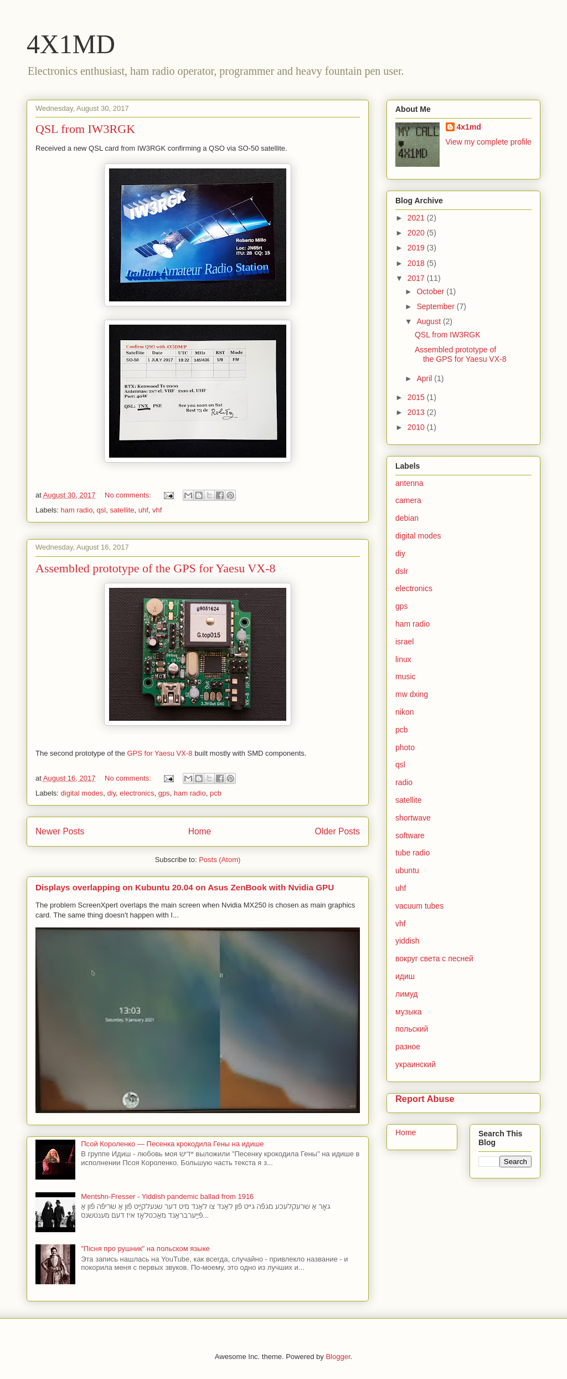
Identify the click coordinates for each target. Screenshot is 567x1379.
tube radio (412, 852)
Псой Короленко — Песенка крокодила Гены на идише (172, 1144)
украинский (415, 1064)
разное (407, 1046)
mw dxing (411, 694)
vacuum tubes (419, 905)
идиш (405, 976)
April (425, 378)
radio (404, 782)
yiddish (407, 940)
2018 (417, 263)
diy (111, 793)
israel (404, 641)
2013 (417, 412)
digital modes (82, 793)
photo (405, 747)
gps (164, 793)
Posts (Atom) (219, 859)
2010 (417, 427)
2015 (417, 397)
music (405, 676)
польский (411, 1028)
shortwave (413, 817)
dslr (401, 571)
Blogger (338, 1356)
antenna (409, 483)
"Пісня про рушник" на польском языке (145, 1248)
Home (200, 831)
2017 (417, 278)
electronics (137, 793)
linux (403, 659)
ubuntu (407, 870)
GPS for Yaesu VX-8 (160, 753)
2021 (417, 217)
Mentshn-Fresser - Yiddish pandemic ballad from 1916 (167, 1196)
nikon (404, 712)
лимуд (406, 994)
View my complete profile (489, 141)
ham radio (77, 510)
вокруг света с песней (434, 958)
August (429, 321)
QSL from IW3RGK (85, 129)
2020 (417, 232)
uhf (143, 510)
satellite (122, 510)
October (431, 291)
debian (407, 518)
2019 (417, 247)
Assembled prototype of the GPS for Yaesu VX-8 (155, 568)
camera (408, 500)
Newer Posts (59, 831)
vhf (157, 510)
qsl (101, 510)
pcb (215, 793)
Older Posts (337, 831)
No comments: (129, 495)
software (410, 835)
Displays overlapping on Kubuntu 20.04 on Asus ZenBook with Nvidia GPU (184, 887)
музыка (408, 1011)
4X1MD (71, 44)
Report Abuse (425, 1099)
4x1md (469, 126)
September (436, 306)
